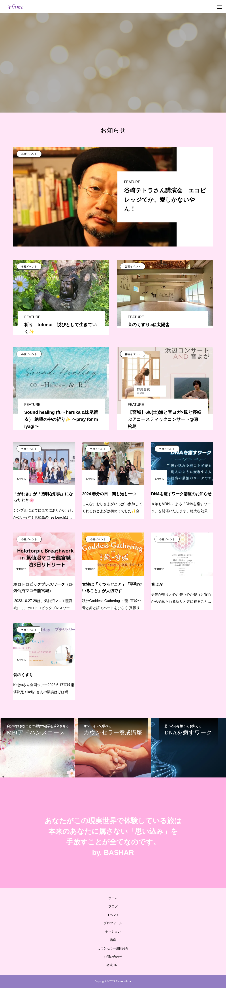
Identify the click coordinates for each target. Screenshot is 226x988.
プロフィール (113, 923)
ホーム (113, 898)
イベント (113, 914)
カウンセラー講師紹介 (113, 948)
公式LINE (112, 965)
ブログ (113, 906)
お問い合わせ (113, 956)
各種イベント (29, 154)
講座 (113, 940)
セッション (113, 931)
